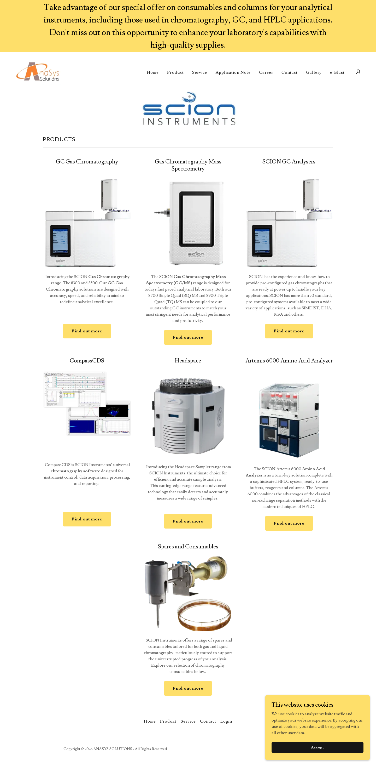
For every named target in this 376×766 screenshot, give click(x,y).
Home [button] (150, 721)
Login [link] (226, 721)
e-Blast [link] (337, 72)
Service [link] (199, 72)
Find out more (87, 331)
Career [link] (266, 72)
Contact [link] (289, 72)
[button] (358, 72)
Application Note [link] (233, 72)
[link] (38, 70)
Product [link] (175, 72)
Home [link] (153, 72)
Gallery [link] (314, 72)
